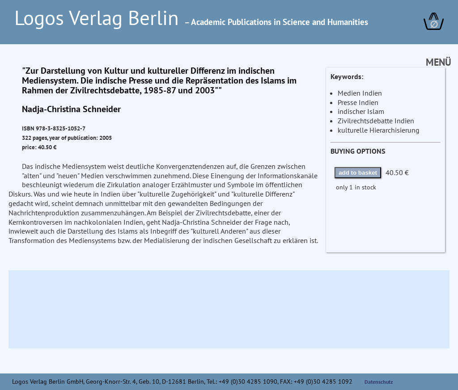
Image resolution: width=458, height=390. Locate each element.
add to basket (358, 172)
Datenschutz (379, 381)
